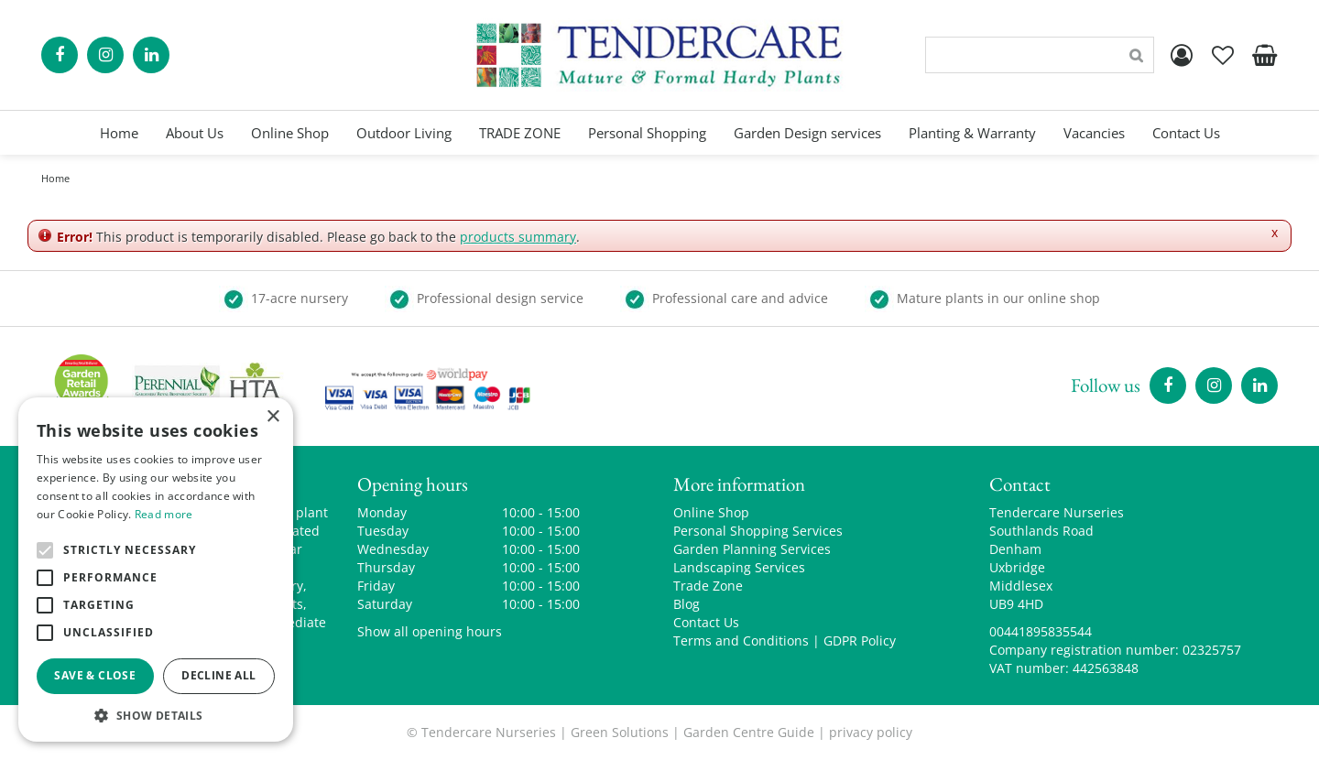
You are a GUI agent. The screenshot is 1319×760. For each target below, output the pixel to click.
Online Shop (711, 512)
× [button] (272, 417)
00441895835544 (1040, 631)
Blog (686, 604)
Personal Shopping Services (758, 530)
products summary (518, 236)
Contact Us (706, 622)
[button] (156, 714)
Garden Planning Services (752, 549)
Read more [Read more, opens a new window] (164, 514)
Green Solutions (620, 732)
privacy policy (870, 732)
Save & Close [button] (95, 675)
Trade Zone (708, 585)
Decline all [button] (218, 675)
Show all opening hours (429, 631)
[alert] (155, 569)
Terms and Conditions (741, 640)
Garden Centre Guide (748, 732)
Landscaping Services (739, 567)
